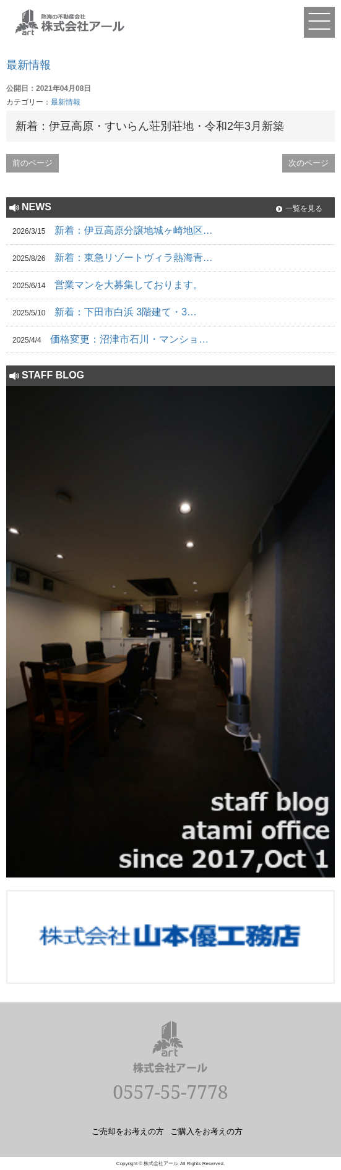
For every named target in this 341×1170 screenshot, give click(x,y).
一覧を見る (303, 208)
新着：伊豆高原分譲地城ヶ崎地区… (133, 230)
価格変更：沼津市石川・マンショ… (129, 339)
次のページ (308, 163)
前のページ (32, 163)
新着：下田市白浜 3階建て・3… (125, 312)
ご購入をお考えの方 (206, 1131)
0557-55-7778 (170, 1091)
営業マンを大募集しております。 (128, 285)
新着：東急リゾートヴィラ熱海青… (133, 257)
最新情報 (28, 65)
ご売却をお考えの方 (128, 1131)
